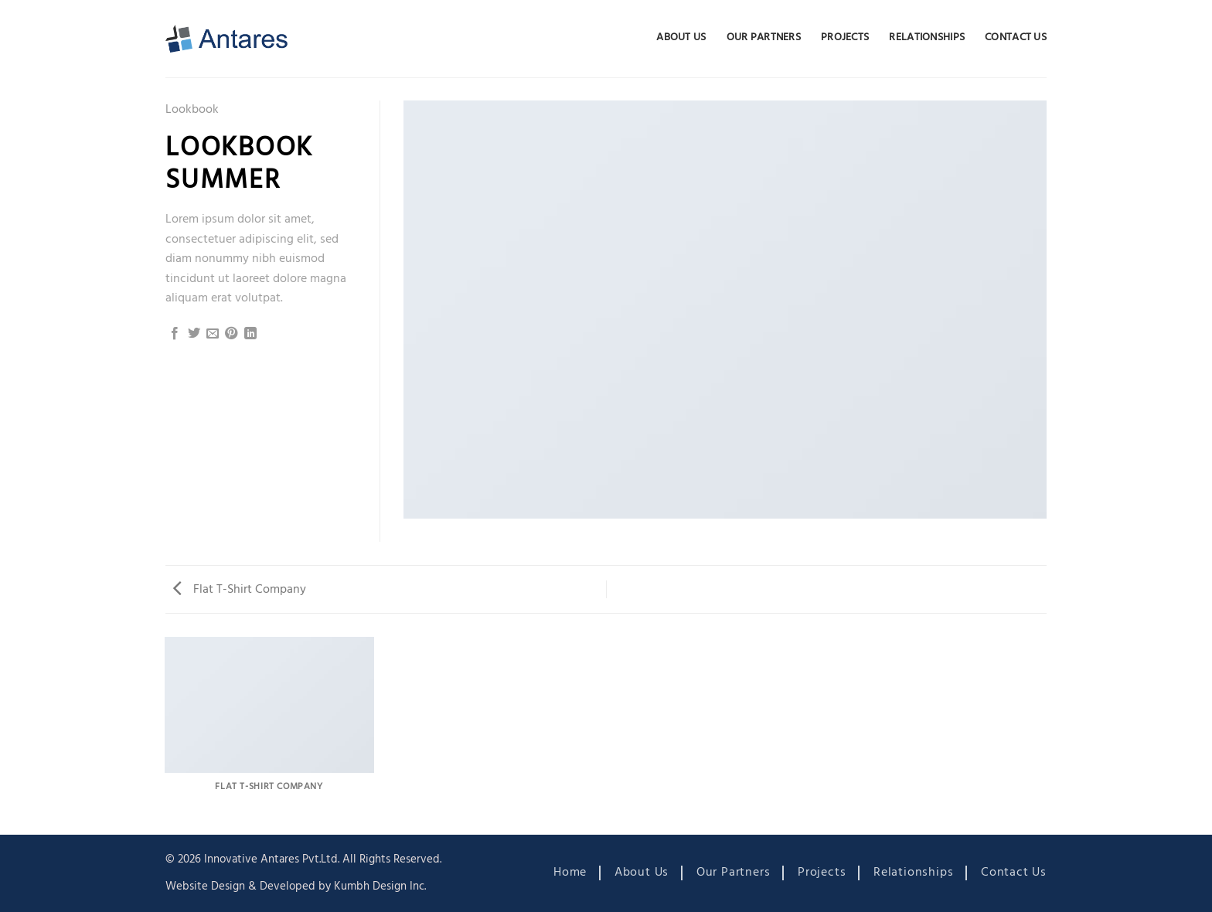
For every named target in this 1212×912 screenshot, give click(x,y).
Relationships (927, 37)
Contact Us (1016, 37)
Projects (845, 37)
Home (570, 873)
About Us (681, 37)
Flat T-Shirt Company (239, 590)
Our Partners (764, 37)
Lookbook (192, 110)
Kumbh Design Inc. (380, 886)
